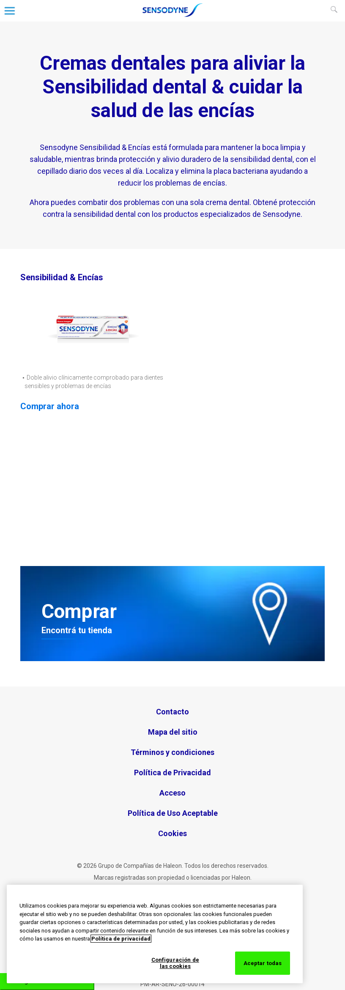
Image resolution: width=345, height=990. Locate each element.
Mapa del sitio (172, 731)
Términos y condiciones (172, 752)
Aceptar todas (263, 963)
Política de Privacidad (172, 772)
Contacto (172, 711)
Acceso (172, 792)
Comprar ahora (49, 406)
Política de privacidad (121, 938)
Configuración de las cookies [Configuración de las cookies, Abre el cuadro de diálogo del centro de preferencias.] (175, 963)
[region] (155, 934)
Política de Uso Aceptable (173, 813)
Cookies (172, 833)
